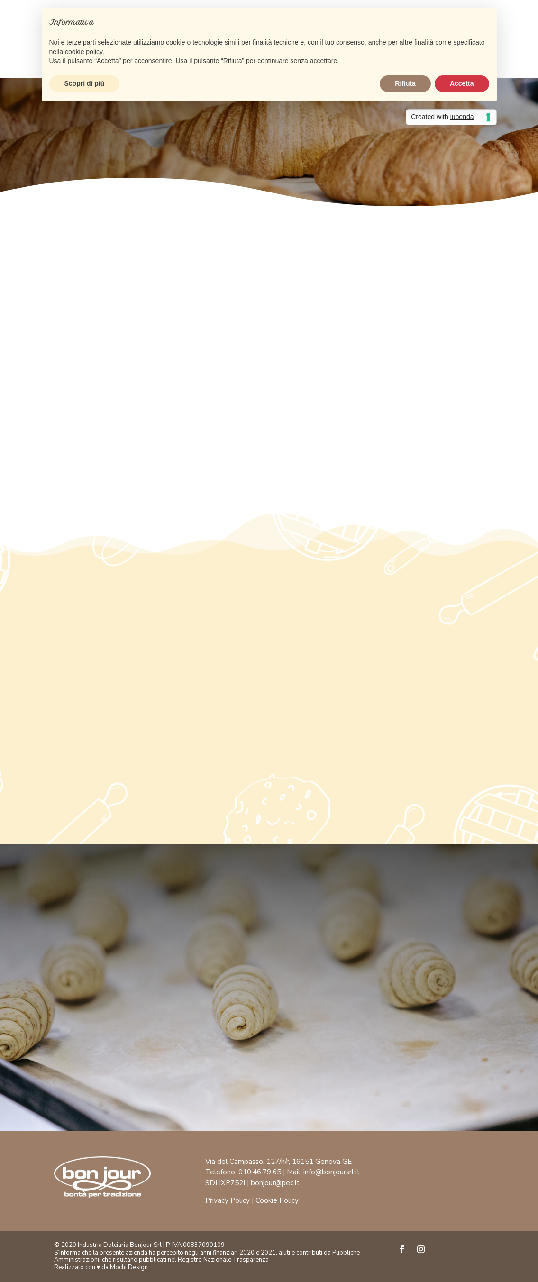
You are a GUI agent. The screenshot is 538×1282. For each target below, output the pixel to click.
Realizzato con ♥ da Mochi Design (101, 1267)
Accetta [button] (462, 83)
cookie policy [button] (83, 51)
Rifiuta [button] (405, 83)
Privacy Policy (227, 1200)
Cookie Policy (277, 1200)
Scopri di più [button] (84, 83)
